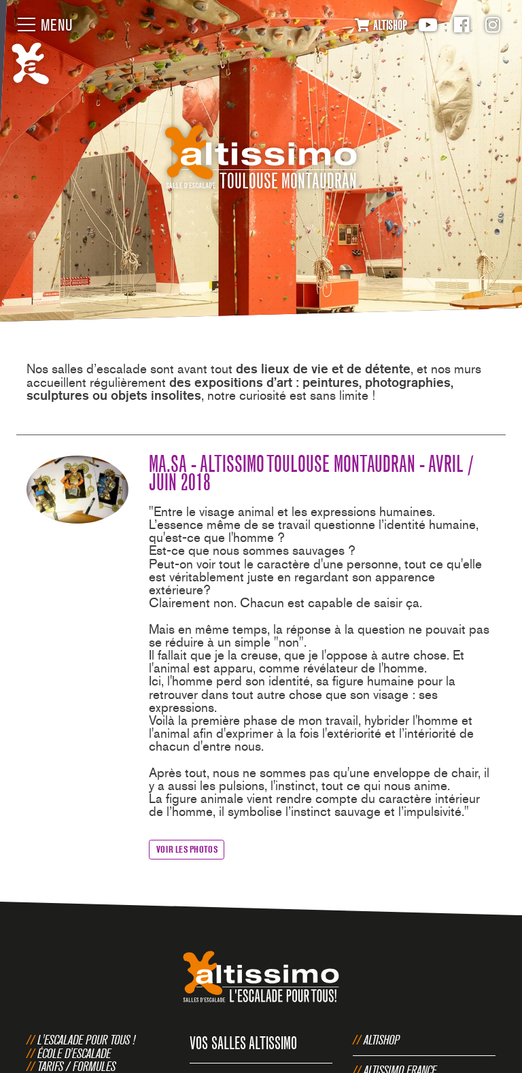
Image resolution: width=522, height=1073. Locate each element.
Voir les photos (187, 849)
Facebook (461, 25)
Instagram (493, 25)
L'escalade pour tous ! (86, 1040)
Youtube (428, 25)
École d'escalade (74, 1053)
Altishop (382, 1040)
